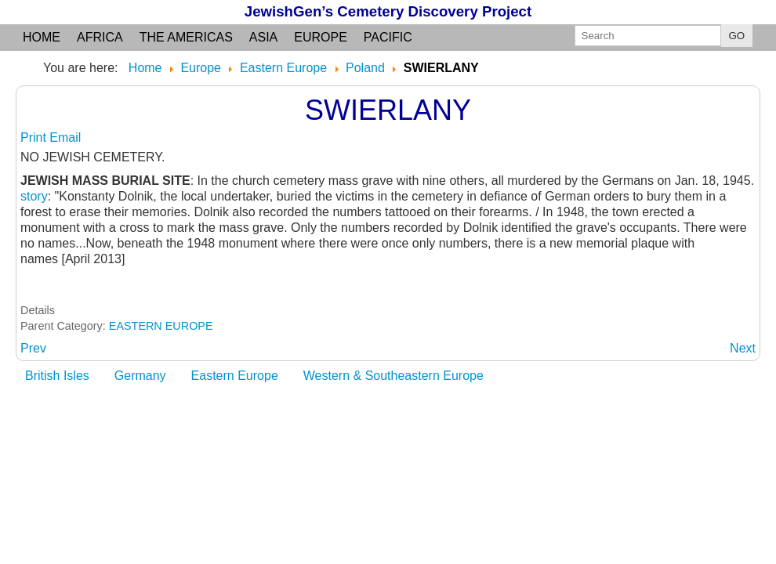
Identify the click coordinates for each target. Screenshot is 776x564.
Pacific (388, 37)
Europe (320, 37)
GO (737, 36)
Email (65, 137)
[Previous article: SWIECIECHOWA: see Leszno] (33, 348)
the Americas (186, 37)
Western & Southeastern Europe (393, 375)
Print (34, 137)
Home (41, 37)
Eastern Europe (234, 375)
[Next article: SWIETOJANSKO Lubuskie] (743, 348)
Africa (100, 37)
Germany (140, 375)
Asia (263, 37)
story (34, 196)
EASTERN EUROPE (161, 326)
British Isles (57, 375)
